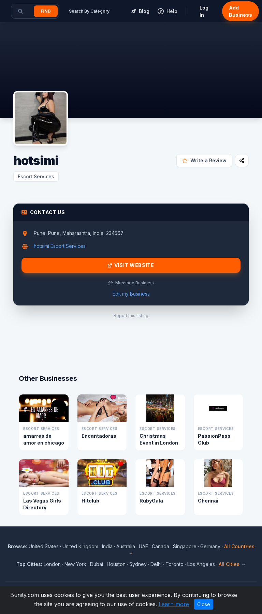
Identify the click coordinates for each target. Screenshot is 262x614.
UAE (143, 546)
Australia (125, 546)
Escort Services (36, 176)
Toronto (174, 564)
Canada (160, 546)
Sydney (138, 564)
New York (75, 564)
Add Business (240, 11)
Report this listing (131, 315)
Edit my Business (131, 294)
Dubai (96, 564)
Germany (210, 546)
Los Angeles (201, 564)
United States (44, 546)
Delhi (156, 564)
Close (203, 604)
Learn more (174, 604)
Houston (116, 564)
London (52, 564)
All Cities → (232, 564)
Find (46, 11)
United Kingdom (80, 546)
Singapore (184, 546)
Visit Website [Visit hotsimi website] (131, 265)
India (107, 546)
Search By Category (89, 11)
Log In (204, 11)
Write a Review (204, 160)
